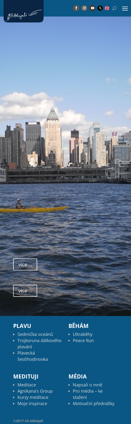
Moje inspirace (32, 403)
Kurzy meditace (32, 397)
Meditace (26, 385)
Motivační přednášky (93, 403)
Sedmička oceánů (35, 334)
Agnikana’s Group (35, 391)
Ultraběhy (82, 334)
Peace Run (83, 340)
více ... (25, 264)
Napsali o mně (87, 385)
